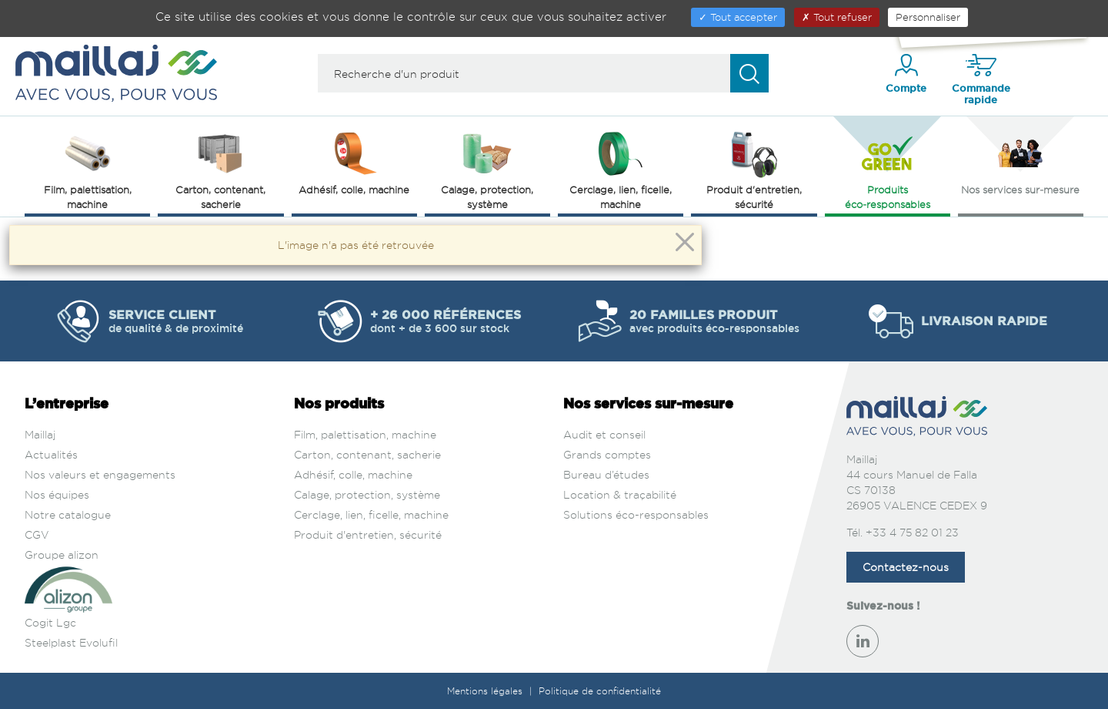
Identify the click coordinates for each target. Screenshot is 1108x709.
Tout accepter (738, 17)
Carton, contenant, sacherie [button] (220, 169)
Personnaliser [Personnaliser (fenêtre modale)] (928, 17)
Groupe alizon (61, 554)
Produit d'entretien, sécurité (368, 534)
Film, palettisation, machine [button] (88, 169)
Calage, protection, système (367, 494)
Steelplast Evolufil (71, 642)
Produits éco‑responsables (887, 169)
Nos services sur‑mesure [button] (1020, 162)
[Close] (685, 242)
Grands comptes (607, 454)
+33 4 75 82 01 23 (912, 532)
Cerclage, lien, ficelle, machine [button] (620, 169)
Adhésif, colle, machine (353, 474)
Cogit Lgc (50, 622)
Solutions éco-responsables (636, 514)
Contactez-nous (906, 566)
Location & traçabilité (619, 494)
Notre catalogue (68, 514)
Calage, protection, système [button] (487, 169)
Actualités (51, 454)
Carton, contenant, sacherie (367, 454)
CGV (37, 534)
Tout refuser (837, 17)
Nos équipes (57, 494)
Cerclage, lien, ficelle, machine (371, 514)
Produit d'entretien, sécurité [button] (754, 169)
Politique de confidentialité (600, 691)
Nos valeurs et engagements (100, 474)
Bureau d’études (606, 474)
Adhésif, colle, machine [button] (354, 162)
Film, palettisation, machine (365, 434)
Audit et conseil (604, 434)
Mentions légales (486, 691)
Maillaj (40, 434)
